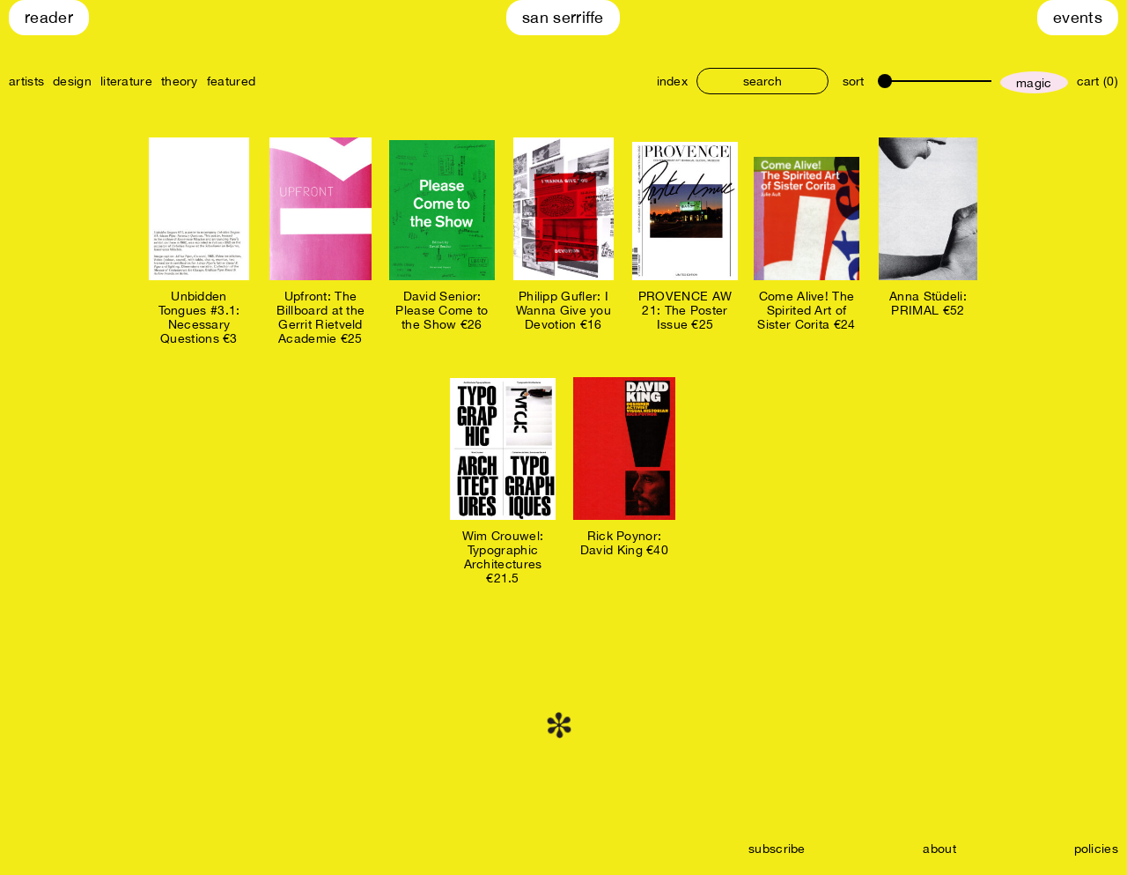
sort (853, 81)
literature (126, 81)
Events (1077, 17)
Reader (49, 17)
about (939, 849)
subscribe (777, 849)
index (673, 81)
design (72, 81)
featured (231, 81)
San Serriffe (563, 17)
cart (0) (1097, 81)
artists (26, 81)
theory (179, 81)
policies (1096, 849)
